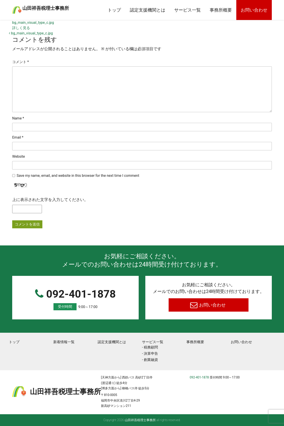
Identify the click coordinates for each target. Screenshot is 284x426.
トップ (114, 10)
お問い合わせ (254, 10)
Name (18, 118)
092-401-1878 (75, 299)
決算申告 (151, 353)
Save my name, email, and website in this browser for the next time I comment (78, 175)
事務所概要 (221, 10)
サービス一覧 (187, 10)
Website (18, 156)
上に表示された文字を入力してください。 (50, 199)
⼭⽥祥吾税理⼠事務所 (63, 7)
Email (17, 137)
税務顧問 (151, 347)
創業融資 (151, 360)
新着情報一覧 (64, 342)
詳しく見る (21, 28)
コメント (20, 62)
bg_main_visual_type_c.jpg (33, 22)
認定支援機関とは (147, 10)
